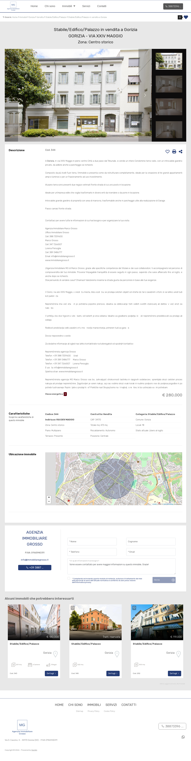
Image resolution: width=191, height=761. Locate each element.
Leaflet (154, 504)
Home (34, 6)
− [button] (49, 502)
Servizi (86, 6)
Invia (157, 580)
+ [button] (49, 498)
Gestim (34, 750)
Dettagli (51, 673)
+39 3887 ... (34, 567)
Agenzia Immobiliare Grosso (34, 538)
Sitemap (79, 711)
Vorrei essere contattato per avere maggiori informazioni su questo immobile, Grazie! (121, 566)
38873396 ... (173, 6)
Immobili (68, 6)
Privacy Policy (93, 711)
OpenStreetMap (168, 504)
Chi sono (50, 6)
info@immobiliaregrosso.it (35, 559)
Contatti (101, 6)
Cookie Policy (109, 711)
